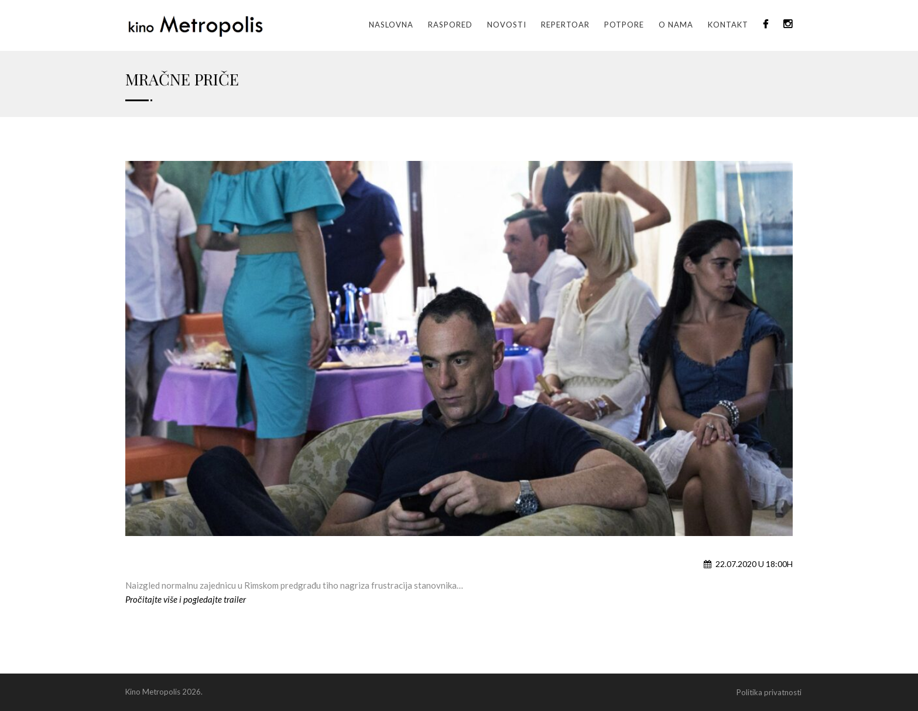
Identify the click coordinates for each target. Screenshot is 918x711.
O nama (676, 24)
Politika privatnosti (769, 692)
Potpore (624, 24)
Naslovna (391, 24)
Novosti (506, 24)
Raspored (450, 24)
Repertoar (565, 24)
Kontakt (728, 24)
